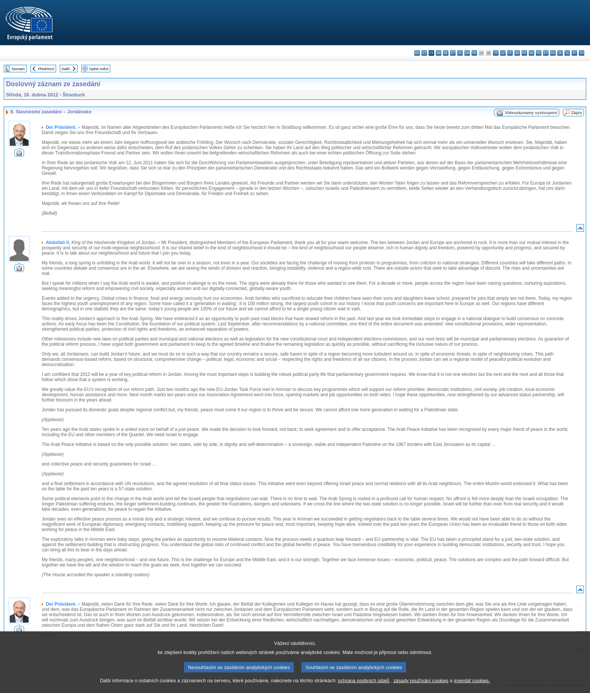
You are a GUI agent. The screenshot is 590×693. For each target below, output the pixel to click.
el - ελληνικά (460, 53)
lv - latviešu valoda (503, 53)
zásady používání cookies (421, 687)
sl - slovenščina (567, 53)
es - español (424, 53)
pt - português (546, 53)
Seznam (18, 69)
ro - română (553, 53)
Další (66, 69)
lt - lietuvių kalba (510, 53)
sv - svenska (581, 53)
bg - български (417, 53)
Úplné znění (98, 69)
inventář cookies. (472, 687)
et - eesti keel (453, 53)
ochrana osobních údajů (363, 687)
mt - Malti (524, 53)
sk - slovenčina (560, 53)
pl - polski (538, 53)
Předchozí (46, 69)
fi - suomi (574, 53)
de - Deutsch (446, 53)
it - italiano (496, 53)
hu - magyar (517, 53)
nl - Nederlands (531, 53)
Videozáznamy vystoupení (531, 112)
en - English (467, 53)
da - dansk (438, 53)
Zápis (576, 112)
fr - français (474, 53)
